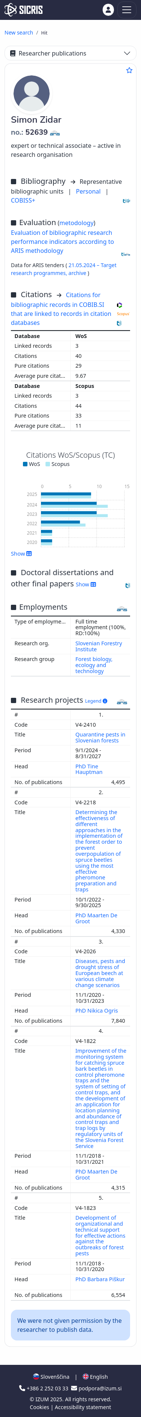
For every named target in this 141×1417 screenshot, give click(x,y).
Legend (96, 701)
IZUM (42, 1399)
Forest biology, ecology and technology (94, 665)
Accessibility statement (83, 1407)
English (95, 1376)
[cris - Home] (23, 10)
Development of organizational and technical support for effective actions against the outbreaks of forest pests (101, 1235)
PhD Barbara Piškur (100, 1279)
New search (19, 32)
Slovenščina (51, 1376)
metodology (76, 223)
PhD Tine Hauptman (90, 769)
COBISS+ (23, 200)
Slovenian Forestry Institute (99, 646)
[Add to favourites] (129, 70)
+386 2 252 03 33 (44, 1388)
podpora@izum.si (96, 1388)
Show (21, 553)
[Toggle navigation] (126, 10)
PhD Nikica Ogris (98, 1010)
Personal (89, 191)
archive (78, 272)
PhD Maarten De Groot (97, 918)
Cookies (40, 1407)
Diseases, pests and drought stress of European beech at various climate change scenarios (100, 972)
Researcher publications (48, 53)
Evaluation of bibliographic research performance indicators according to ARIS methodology (62, 241)
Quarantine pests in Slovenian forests (101, 737)
